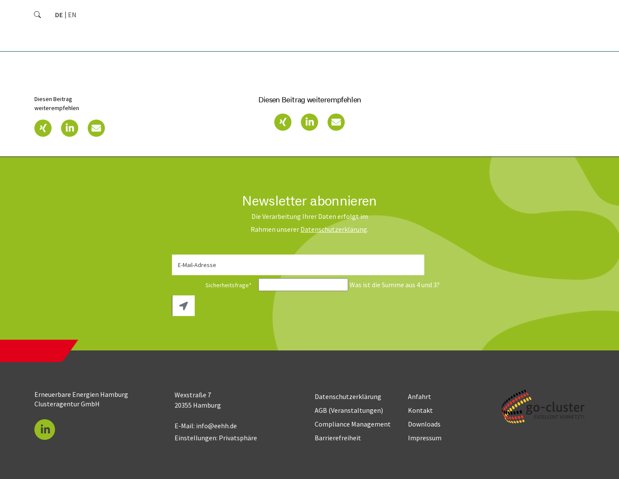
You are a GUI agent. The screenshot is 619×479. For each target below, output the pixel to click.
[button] (43, 128)
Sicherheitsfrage (214, 285)
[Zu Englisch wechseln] (72, 14)
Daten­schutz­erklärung (333, 229)
